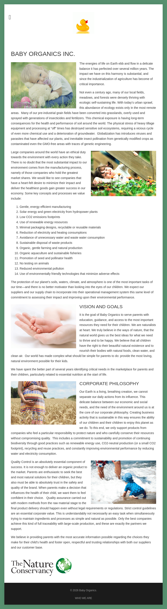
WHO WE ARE (83, 598)
